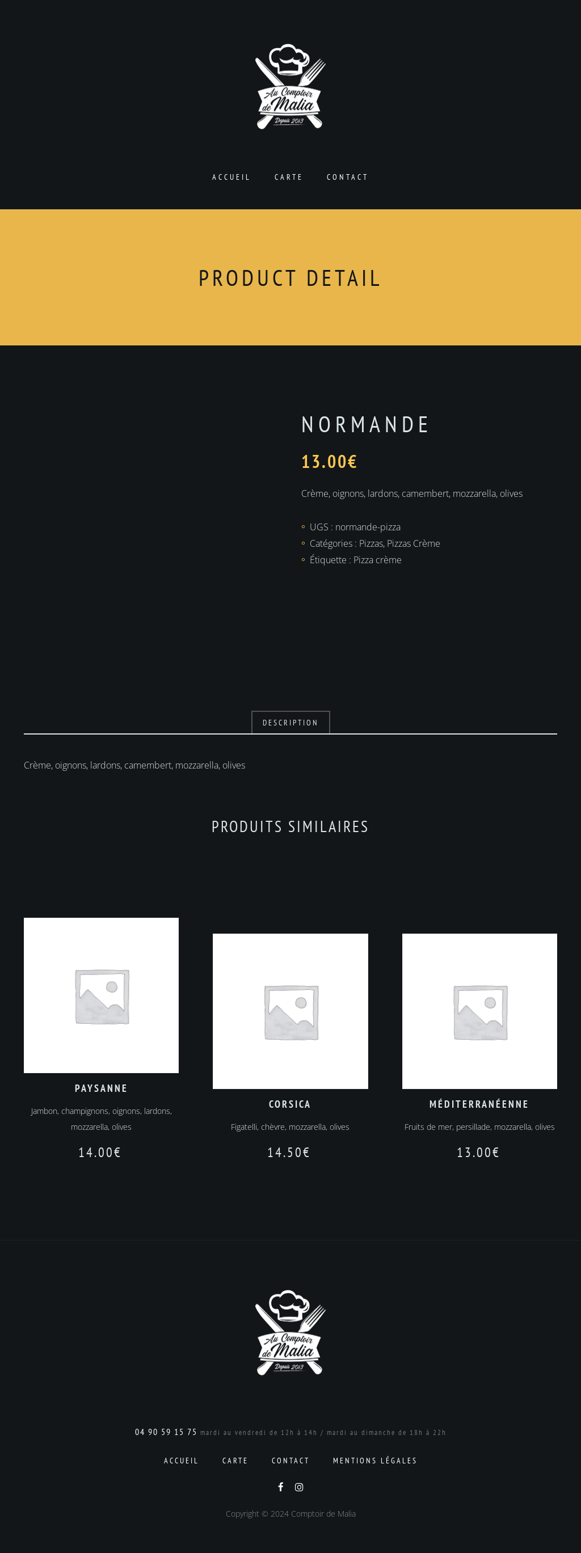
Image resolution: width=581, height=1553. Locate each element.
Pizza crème (377, 560)
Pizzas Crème (413, 543)
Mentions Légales (375, 1460)
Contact (348, 177)
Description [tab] (291, 723)
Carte (289, 177)
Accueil (231, 177)
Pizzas (371, 543)
